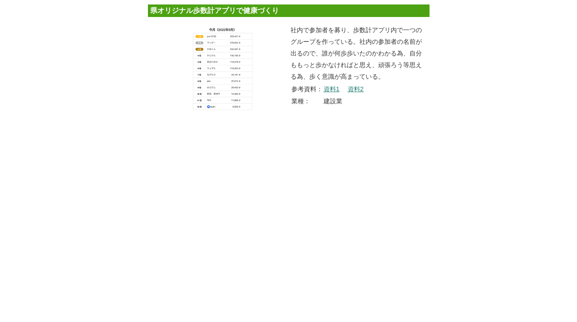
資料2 (356, 89)
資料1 (332, 89)
